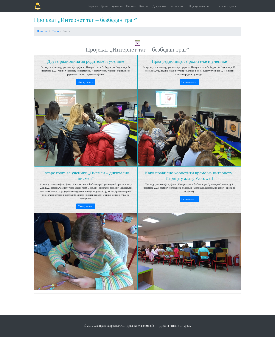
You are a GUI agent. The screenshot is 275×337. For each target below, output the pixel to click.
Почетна (42, 31)
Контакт (144, 6)
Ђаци (104, 6)
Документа (159, 6)
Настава (131, 6)
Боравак (93, 6)
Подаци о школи (199, 6)
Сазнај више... (86, 82)
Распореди (177, 6)
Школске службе (226, 6)
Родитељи (117, 6)
